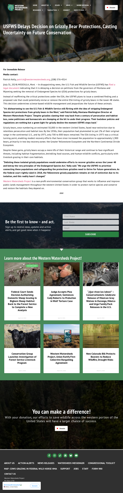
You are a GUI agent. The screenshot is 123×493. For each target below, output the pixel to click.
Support (65, 468)
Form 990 (97, 468)
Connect (66, 10)
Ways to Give (80, 10)
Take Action (53, 10)
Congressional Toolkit (101, 463)
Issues (58, 5)
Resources (38, 10)
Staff (85, 468)
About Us (46, 5)
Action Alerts (26, 463)
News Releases (46, 463)
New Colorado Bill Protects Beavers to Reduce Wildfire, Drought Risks (100, 356)
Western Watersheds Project (17, 181)
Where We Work (84, 5)
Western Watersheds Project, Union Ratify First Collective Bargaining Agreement (61, 358)
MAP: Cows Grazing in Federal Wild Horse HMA (30, 468)
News (69, 5)
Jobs (76, 468)
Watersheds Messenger (71, 463)
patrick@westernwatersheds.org (33, 79)
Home (35, 5)
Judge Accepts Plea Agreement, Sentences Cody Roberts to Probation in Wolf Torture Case (61, 296)
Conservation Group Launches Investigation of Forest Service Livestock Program (22, 358)
